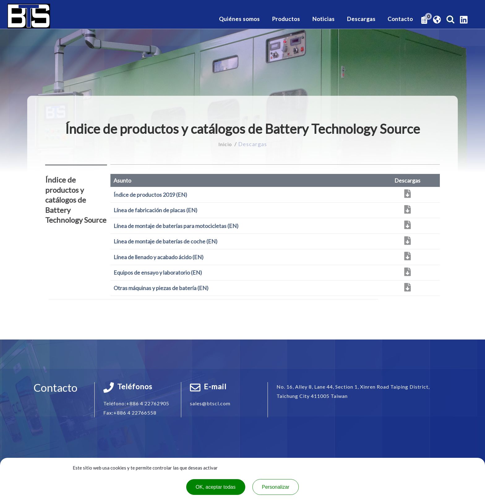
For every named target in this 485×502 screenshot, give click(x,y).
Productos (286, 19)
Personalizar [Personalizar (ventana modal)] (276, 487)
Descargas (361, 19)
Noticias (323, 19)
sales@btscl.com (210, 403)
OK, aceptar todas (216, 487)
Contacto (400, 19)
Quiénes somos (239, 19)
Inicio (225, 144)
